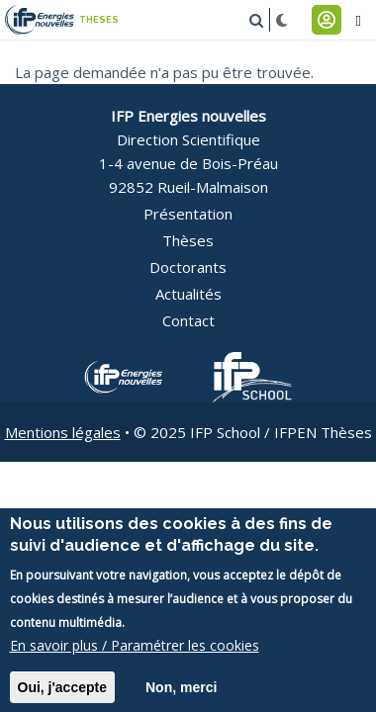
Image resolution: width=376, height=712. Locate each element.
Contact (188, 320)
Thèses (188, 240)
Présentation (188, 213)
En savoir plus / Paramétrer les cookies (134, 657)
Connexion (326, 20)
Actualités (188, 294)
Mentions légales (63, 432)
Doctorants (188, 267)
